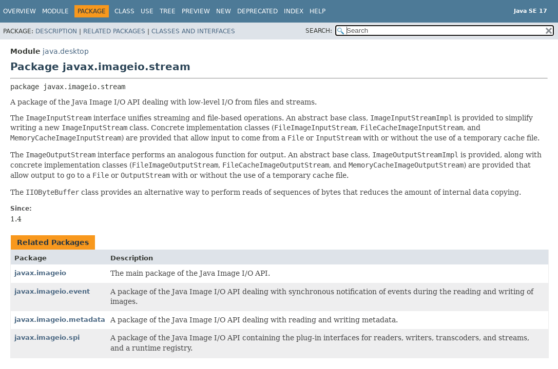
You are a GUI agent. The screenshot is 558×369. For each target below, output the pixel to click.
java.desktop (66, 51)
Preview (196, 11)
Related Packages (114, 31)
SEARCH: (318, 30)
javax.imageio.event (52, 291)
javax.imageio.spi (47, 337)
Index (293, 11)
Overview (19, 11)
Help (317, 11)
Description (56, 31)
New (223, 11)
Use (147, 11)
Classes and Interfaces (193, 31)
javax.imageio (40, 273)
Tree (168, 11)
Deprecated (257, 11)
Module (55, 11)
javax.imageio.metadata (59, 319)
